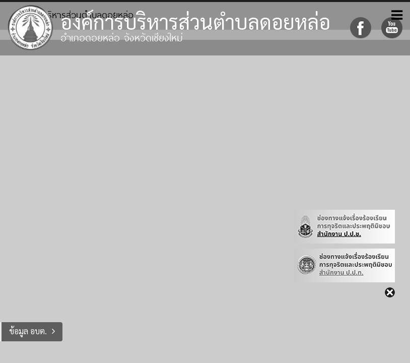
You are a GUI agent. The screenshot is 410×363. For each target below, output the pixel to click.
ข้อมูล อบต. (28, 331)
